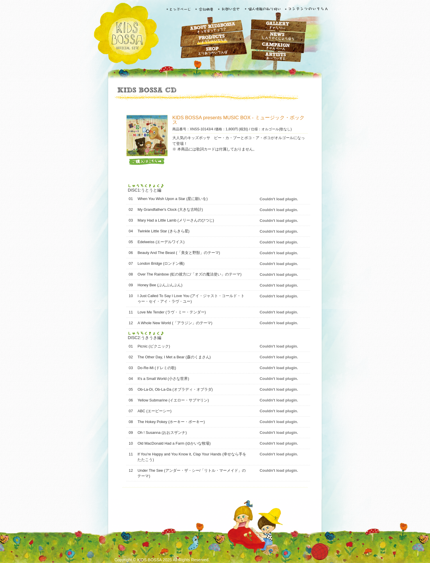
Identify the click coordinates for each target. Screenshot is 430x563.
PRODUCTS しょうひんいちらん (212, 40)
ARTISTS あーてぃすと (277, 57)
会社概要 (205, 11)
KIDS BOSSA (126, 34)
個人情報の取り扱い (262, 11)
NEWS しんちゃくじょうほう (277, 37)
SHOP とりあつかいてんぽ (212, 50)
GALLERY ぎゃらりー (277, 25)
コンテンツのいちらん (307, 11)
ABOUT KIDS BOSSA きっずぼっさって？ (212, 28)
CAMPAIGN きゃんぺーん (277, 47)
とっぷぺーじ (179, 11)
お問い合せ (230, 11)
